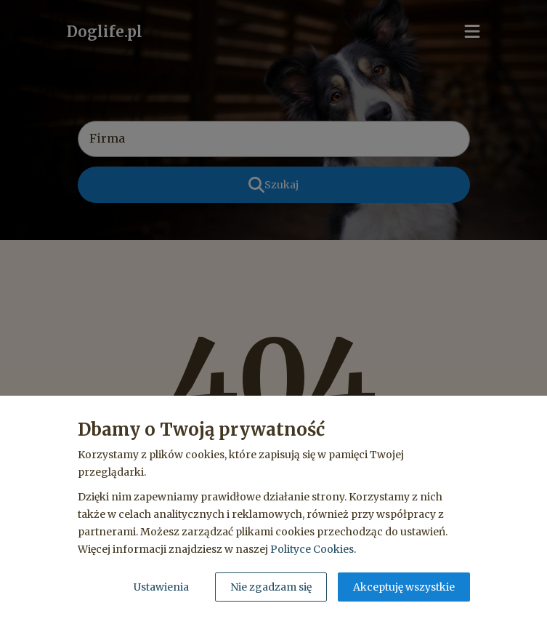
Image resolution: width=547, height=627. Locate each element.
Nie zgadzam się (271, 587)
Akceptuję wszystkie (404, 587)
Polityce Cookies (312, 549)
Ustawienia (161, 587)
